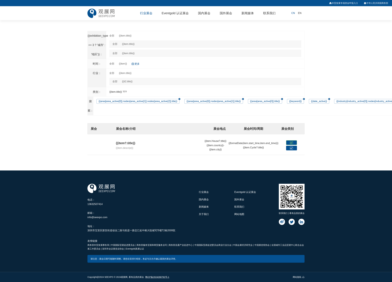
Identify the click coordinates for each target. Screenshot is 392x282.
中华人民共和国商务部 (376, 3)
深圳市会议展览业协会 (113, 249)
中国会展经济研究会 (243, 245)
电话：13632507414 (95, 201)
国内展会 (204, 13)
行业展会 (146, 13)
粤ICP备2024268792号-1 (157, 277)
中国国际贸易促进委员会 (123, 245)
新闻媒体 (247, 13)
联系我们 (269, 13)
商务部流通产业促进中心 (181, 245)
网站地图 (239, 214)
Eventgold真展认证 (135, 249)
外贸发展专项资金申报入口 (344, 3)
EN (299, 13)
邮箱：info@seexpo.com (97, 215)
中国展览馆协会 (262, 245)
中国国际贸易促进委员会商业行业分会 (213, 245)
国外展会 (226, 13)
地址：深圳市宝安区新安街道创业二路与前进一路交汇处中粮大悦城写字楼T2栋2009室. (131, 228)
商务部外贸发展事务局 (98, 245)
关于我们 (204, 214)
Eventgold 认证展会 (175, 13)
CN (293, 13)
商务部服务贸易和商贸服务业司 (152, 245)
